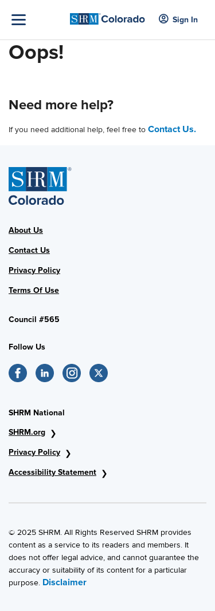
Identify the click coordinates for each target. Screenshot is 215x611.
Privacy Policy (34, 270)
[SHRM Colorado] (107, 15)
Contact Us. (172, 129)
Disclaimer (64, 582)
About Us (26, 230)
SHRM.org (27, 432)
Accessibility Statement (52, 472)
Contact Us (29, 250)
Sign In (178, 20)
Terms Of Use (34, 290)
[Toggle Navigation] (38, 20)
